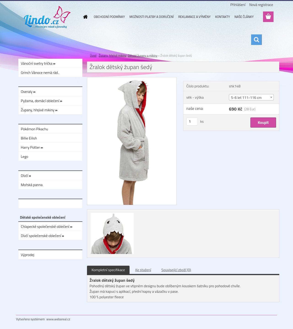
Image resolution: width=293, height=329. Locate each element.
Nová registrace (261, 4)
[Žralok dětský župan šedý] (131, 79)
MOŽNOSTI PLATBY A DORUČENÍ (151, 16)
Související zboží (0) (176, 270)
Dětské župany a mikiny (142, 55)
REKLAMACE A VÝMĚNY (194, 16)
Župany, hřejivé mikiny (112, 55)
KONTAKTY (222, 16)
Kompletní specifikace (108, 270)
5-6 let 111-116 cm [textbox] (246, 97)
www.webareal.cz (58, 319)
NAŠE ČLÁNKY (244, 16)
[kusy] (192, 121)
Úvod (93, 55)
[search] (256, 39)
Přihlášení (237, 4)
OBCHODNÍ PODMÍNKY (109, 16)
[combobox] (251, 97)
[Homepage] (85, 16)
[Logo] (47, 17)
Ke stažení (143, 270)
